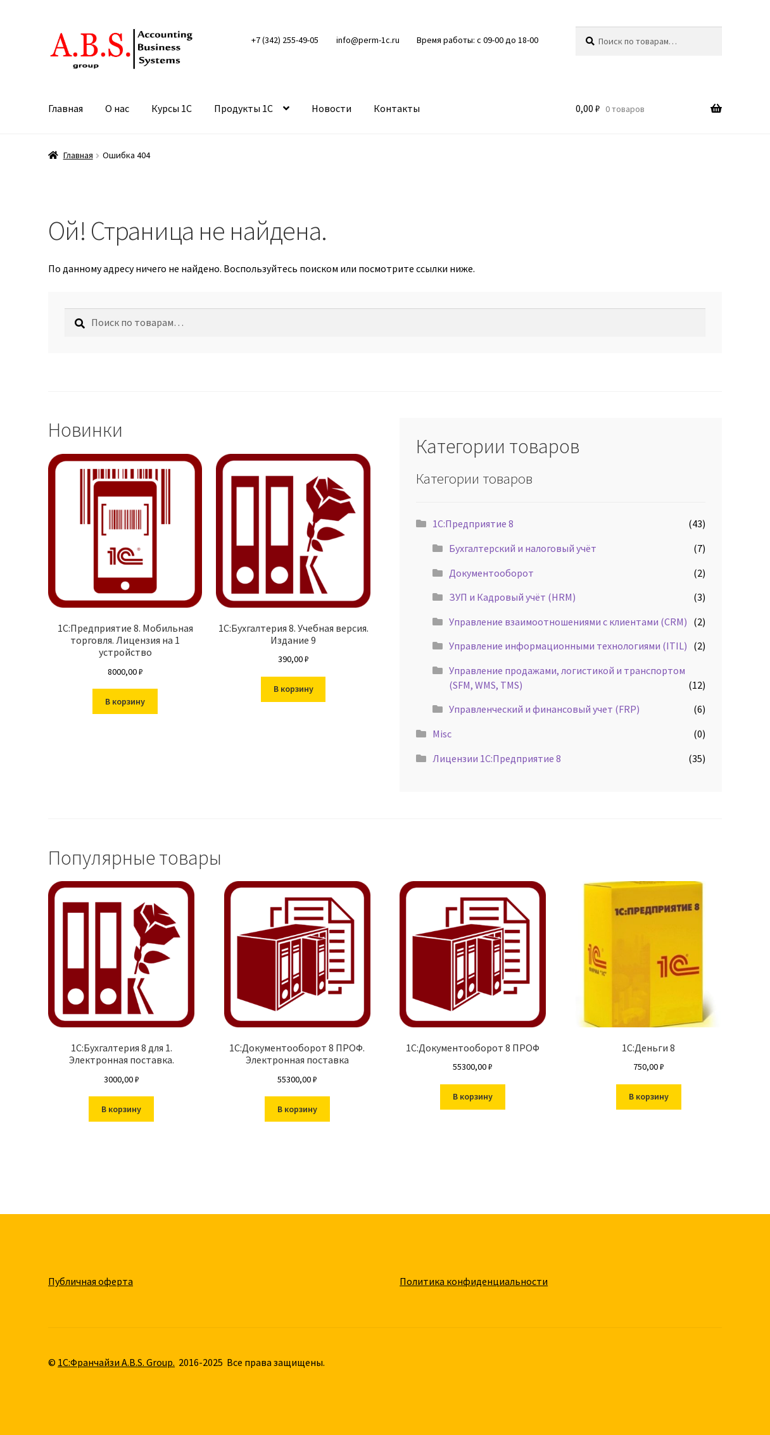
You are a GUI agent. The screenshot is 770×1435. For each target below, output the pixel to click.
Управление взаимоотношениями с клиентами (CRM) (568, 621)
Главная (65, 108)
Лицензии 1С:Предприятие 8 (496, 758)
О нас (117, 108)
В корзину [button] (125, 701)
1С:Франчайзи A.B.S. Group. (116, 1362)
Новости (331, 108)
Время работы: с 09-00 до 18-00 (477, 40)
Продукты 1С (243, 108)
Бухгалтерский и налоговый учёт (522, 548)
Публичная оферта (90, 1281)
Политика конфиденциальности (474, 1281)
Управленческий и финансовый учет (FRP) (544, 709)
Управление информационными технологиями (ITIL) (568, 645)
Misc (441, 733)
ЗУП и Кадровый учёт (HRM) (512, 597)
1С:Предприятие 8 (473, 523)
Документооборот (491, 573)
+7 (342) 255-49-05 (285, 40)
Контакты (397, 108)
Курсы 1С (171, 108)
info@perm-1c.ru (368, 40)
